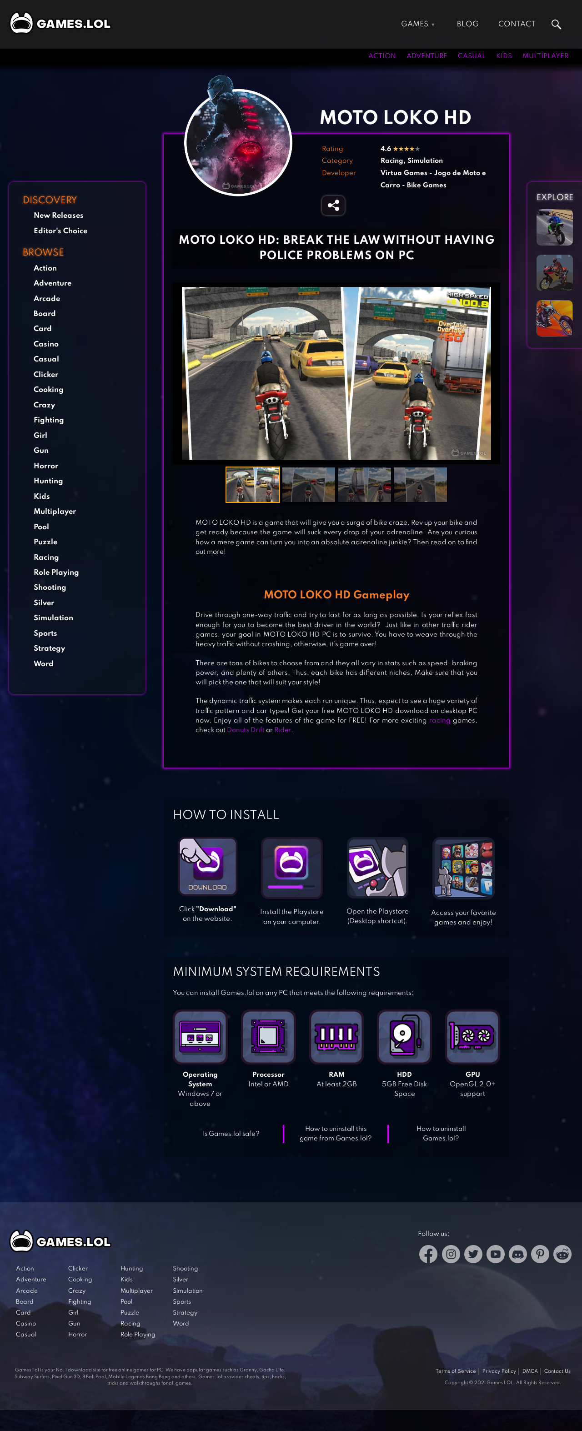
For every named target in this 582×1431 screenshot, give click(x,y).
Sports (45, 634)
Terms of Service (456, 1371)
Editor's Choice (60, 231)
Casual (472, 56)
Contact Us (557, 1371)
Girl (40, 436)
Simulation (53, 618)
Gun (41, 451)
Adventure (426, 56)
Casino (46, 344)
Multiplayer (545, 56)
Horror (46, 466)
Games (414, 24)
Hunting (48, 481)
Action (382, 56)
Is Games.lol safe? (231, 1134)
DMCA (530, 1371)
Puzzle (45, 542)
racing (440, 721)
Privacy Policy (499, 1371)
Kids (504, 56)
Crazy (44, 405)
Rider (282, 730)
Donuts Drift (246, 730)
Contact (517, 24)
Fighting (49, 420)
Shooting (50, 588)
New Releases (59, 216)
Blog (468, 24)
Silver (44, 603)
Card (43, 329)
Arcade (47, 299)
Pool (41, 527)
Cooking (49, 390)
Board (45, 314)
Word (44, 664)
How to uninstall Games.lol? (441, 1134)
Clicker (46, 375)
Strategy (49, 649)
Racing (46, 558)
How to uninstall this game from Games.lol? (336, 1134)
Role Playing (56, 573)
